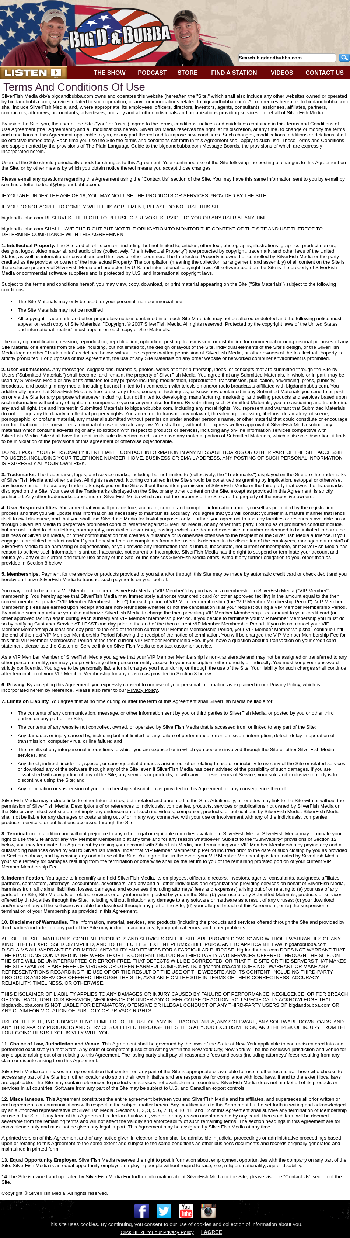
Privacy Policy (142, 690)
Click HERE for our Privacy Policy (156, 1232)
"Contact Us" (155, 179)
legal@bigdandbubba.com (70, 184)
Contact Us (297, 1176)
